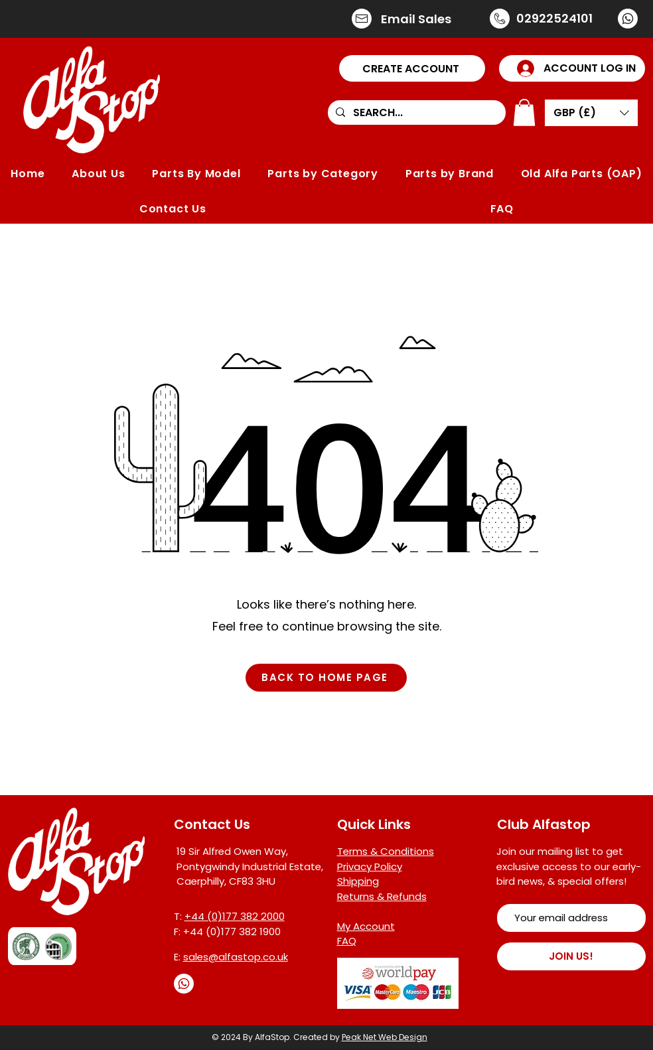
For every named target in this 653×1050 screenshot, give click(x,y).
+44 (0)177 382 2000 (234, 916)
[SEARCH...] (415, 112)
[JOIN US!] (571, 956)
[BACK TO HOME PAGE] (326, 678)
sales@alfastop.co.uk (235, 957)
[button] (412, 68)
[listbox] (591, 113)
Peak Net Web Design (384, 1037)
